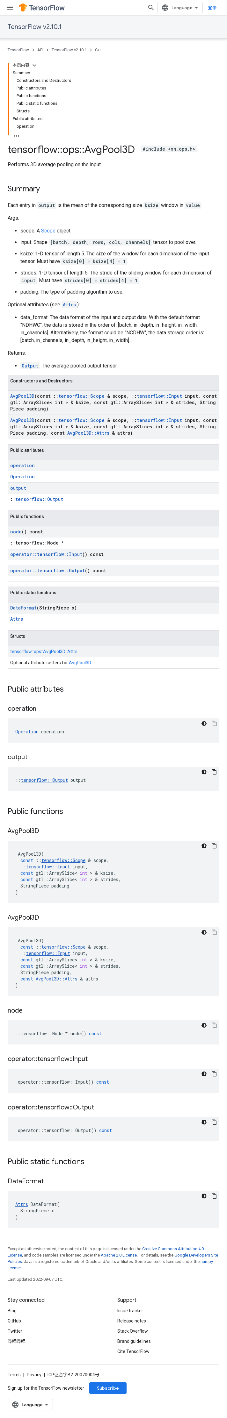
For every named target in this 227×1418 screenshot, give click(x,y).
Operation (22, 477)
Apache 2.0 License (119, 1255)
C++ (98, 49)
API (40, 49)
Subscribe (108, 1388)
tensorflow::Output (39, 499)
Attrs (69, 305)
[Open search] (151, 7)
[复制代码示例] (214, 723)
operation (22, 465)
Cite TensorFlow (133, 1351)
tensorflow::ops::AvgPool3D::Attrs (43, 651)
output (18, 488)
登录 (212, 7)
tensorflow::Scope (81, 396)
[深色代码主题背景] (204, 723)
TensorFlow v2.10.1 (35, 27)
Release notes (131, 1320)
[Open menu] (10, 7)
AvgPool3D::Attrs (88, 433)
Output (30, 366)
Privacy (34, 1374)
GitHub (14, 1320)
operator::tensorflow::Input (46, 554)
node (16, 532)
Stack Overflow (132, 1331)
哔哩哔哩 (17, 1341)
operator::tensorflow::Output (47, 570)
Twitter (15, 1331)
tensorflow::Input (159, 396)
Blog (12, 1310)
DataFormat (23, 608)
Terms (14, 1374)
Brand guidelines (134, 1341)
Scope (48, 231)
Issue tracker (130, 1310)
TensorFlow (18, 49)
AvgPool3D (22, 396)
